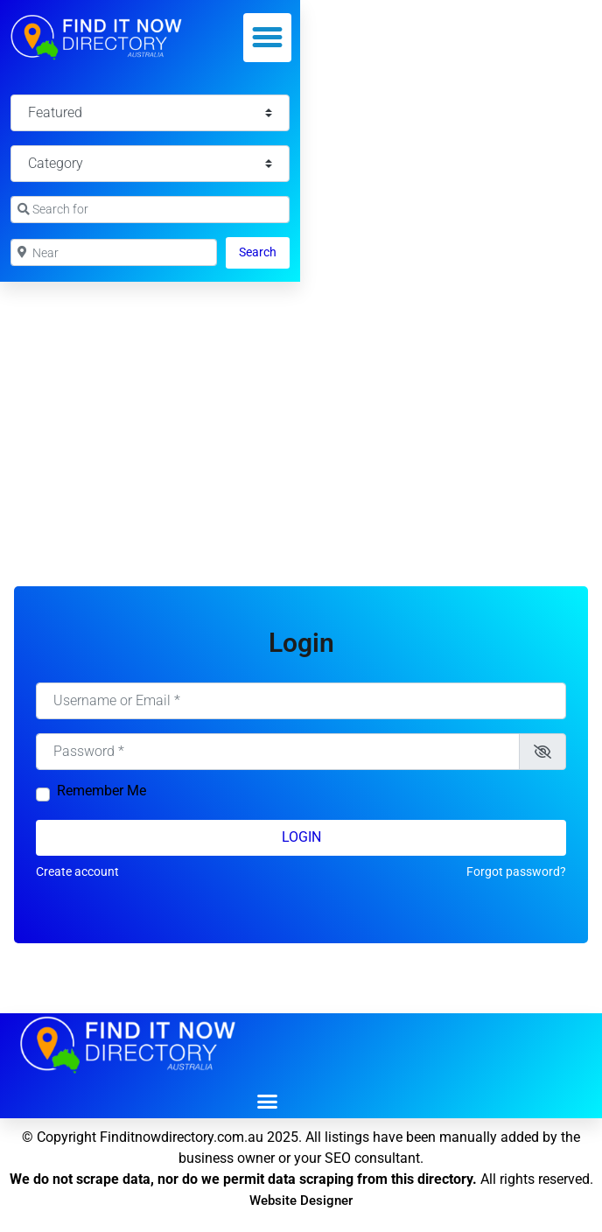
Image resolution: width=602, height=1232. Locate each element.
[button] (267, 37)
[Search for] (150, 209)
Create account (77, 871)
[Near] (113, 252)
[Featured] (150, 112)
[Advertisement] (301, 413)
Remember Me (101, 791)
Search (264, 250)
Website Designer (301, 1200)
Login (301, 837)
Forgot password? (516, 871)
